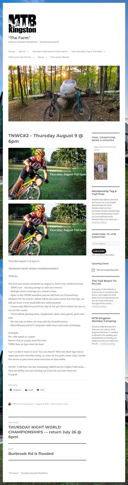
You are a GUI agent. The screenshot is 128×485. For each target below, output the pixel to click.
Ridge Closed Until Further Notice (105, 148)
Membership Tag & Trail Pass (87, 51)
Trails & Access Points (19, 57)
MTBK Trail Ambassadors (23, 404)
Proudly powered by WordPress (34, 473)
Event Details (57, 404)
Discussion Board (59, 57)
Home (11, 51)
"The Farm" (19, 37)
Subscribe (99, 251)
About (22, 51)
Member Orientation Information (50, 51)
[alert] (106, 270)
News (41, 57)
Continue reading (99, 222)
